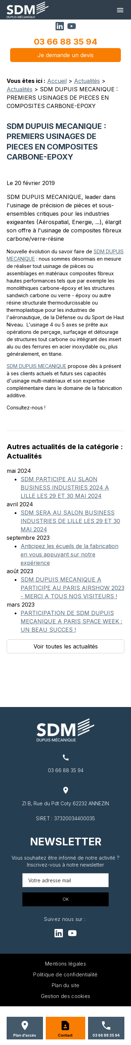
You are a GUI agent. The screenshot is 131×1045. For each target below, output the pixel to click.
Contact (65, 1035)
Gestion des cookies (65, 996)
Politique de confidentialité (65, 974)
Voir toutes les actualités (66, 646)
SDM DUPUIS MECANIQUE (36, 366)
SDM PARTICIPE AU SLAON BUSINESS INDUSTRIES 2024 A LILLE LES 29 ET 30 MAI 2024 (65, 487)
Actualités (87, 80)
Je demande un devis (65, 55)
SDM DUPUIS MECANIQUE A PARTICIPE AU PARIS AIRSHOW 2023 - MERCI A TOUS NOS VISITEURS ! (72, 588)
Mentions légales (65, 964)
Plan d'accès (24, 1035)
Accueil (57, 80)
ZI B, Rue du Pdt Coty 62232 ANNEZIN (65, 803)
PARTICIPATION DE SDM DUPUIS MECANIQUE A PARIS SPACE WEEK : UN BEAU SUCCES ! (71, 621)
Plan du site (66, 985)
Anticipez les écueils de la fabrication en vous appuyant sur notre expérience (69, 554)
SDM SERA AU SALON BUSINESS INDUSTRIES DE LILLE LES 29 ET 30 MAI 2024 (70, 521)
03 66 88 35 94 (65, 42)
